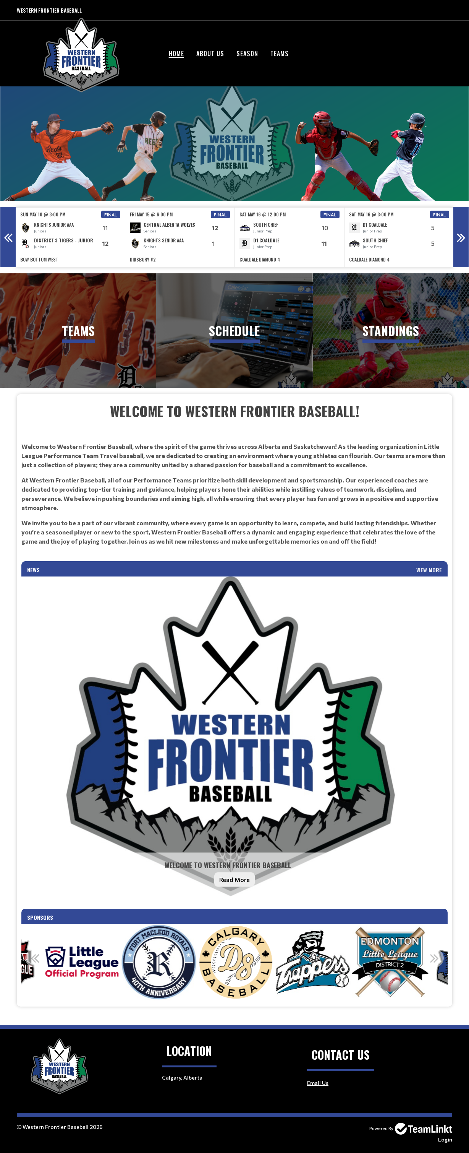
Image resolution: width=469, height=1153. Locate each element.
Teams (279, 53)
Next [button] (461, 237)
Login (445, 1139)
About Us (210, 53)
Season (247, 53)
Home (176, 53)
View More (429, 570)
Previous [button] (8, 237)
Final (110, 214)
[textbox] (234, 481)
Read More (234, 879)
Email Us (317, 1083)
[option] (70, 237)
